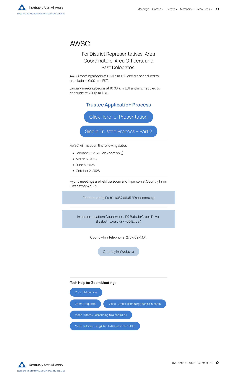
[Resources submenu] (211, 9)
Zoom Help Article (86, 292)
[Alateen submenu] (163, 9)
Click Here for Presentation (118, 116)
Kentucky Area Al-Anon (46, 7)
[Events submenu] (176, 9)
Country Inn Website (118, 251)
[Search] (217, 9)
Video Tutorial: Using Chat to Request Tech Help (105, 326)
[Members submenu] (193, 9)
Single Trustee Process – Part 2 (118, 131)
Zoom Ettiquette (85, 304)
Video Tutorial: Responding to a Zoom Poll (101, 315)
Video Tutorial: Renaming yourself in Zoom (135, 304)
